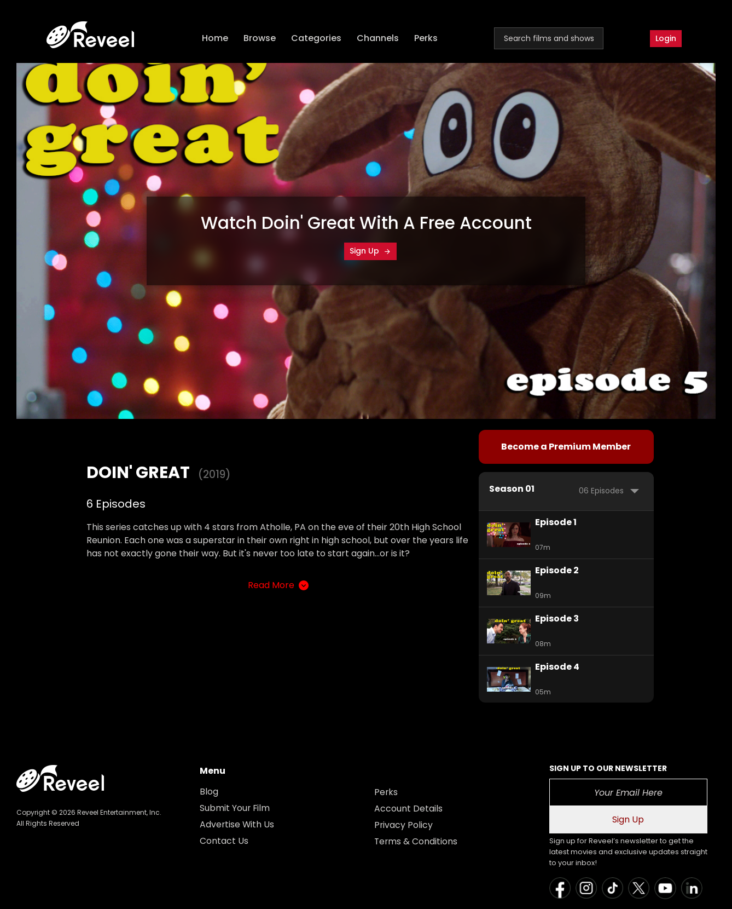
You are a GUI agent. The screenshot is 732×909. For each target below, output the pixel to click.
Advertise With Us (237, 824)
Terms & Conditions (416, 841)
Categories (317, 38)
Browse (261, 38)
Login (665, 38)
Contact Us (224, 841)
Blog (209, 791)
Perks (427, 38)
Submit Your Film (235, 808)
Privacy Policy (403, 825)
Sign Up (370, 250)
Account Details (408, 808)
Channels (379, 38)
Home (216, 38)
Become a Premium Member (566, 446)
